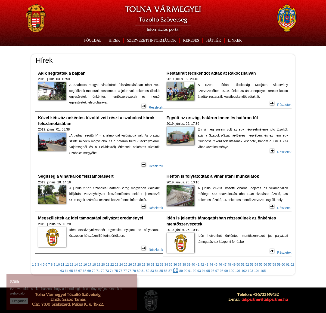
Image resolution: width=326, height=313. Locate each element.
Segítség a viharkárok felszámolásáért (76, 176)
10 (58, 264)
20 (103, 264)
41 (198, 264)
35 (171, 264)
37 (180, 264)
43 (207, 264)
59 (279, 264)
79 (134, 271)
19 (98, 264)
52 (247, 264)
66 (76, 271)
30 (148, 264)
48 (229, 264)
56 (265, 264)
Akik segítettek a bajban (62, 73)
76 (121, 271)
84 (156, 271)
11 (63, 264)
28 (139, 264)
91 (190, 271)
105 (263, 271)
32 (157, 264)
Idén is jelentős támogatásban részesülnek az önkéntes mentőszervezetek (221, 221)
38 (184, 264)
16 (85, 264)
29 (144, 264)
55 (261, 264)
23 (116, 264)
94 (203, 271)
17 (89, 264)
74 (112, 271)
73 (107, 271)
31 (153, 264)
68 (85, 271)
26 (130, 264)
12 (67, 264)
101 (237, 271)
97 (217, 271)
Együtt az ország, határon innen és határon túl (212, 117)
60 (283, 264)
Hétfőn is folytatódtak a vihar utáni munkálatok (213, 176)
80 (138, 271)
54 (256, 264)
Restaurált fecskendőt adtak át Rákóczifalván (211, 73)
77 (125, 271)
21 (107, 264)
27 (135, 264)
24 (121, 264)
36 (175, 264)
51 (243, 264)
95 (208, 271)
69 (89, 271)
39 (189, 264)
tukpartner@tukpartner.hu (264, 299)
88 (175, 270)
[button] (151, 40)
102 (244, 271)
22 (112, 264)
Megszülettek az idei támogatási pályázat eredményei (90, 218)
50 (238, 264)
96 (212, 271)
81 (143, 271)
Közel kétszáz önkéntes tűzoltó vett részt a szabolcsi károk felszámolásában (96, 120)
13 (72, 264)
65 (71, 271)
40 (193, 264)
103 (250, 271)
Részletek (152, 107)
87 (170, 271)
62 (292, 264)
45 (216, 264)
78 (129, 271)
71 (98, 271)
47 (225, 264)
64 (66, 271)
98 (222, 271)
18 (94, 264)
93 (199, 271)
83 (152, 271)
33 (162, 264)
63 (62, 271)
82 (147, 271)
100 (231, 271)
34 (166, 264)
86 (166, 271)
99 (226, 271)
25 (125, 264)
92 (194, 271)
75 (116, 271)
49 (234, 264)
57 (270, 264)
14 (76, 264)
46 (220, 264)
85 (161, 271)
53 (252, 264)
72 (103, 271)
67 (80, 271)
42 (202, 264)
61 (288, 264)
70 (94, 271)
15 (80, 264)
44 (211, 264)
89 (181, 271)
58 (274, 264)
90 (185, 271)
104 (256, 271)
